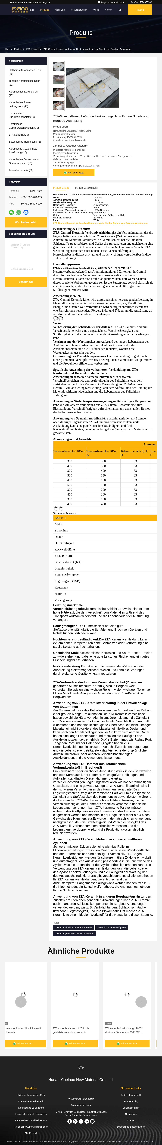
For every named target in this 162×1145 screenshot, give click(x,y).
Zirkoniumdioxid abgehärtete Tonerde (73, 927)
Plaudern (140, 10)
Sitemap (131, 1120)
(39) (24, 126)
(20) (23, 150)
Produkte (44, 10)
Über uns (60, 10)
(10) (22, 115)
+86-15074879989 (141, 2)
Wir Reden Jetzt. (26, 222)
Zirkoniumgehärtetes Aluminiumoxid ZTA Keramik (79, 1030)
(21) (24, 83)
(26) (25, 141)
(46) (20, 104)
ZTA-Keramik (32, 49)
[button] (21, 1002)
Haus (31, 10)
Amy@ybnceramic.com (111, 2)
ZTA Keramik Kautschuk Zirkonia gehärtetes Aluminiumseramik (128, 1030)
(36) (21, 170)
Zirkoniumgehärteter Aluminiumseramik (74, 933)
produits (18, 49)
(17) (23, 93)
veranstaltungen (79, 10)
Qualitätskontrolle (131, 1108)
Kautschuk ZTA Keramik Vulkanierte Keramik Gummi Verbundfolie (27, 1030)
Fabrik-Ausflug (131, 1101)
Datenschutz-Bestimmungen (131, 1127)
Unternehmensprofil (131, 1095)
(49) (25, 72)
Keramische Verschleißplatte (112, 927)
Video (96, 10)
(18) (24, 161)
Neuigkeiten (131, 1114)
